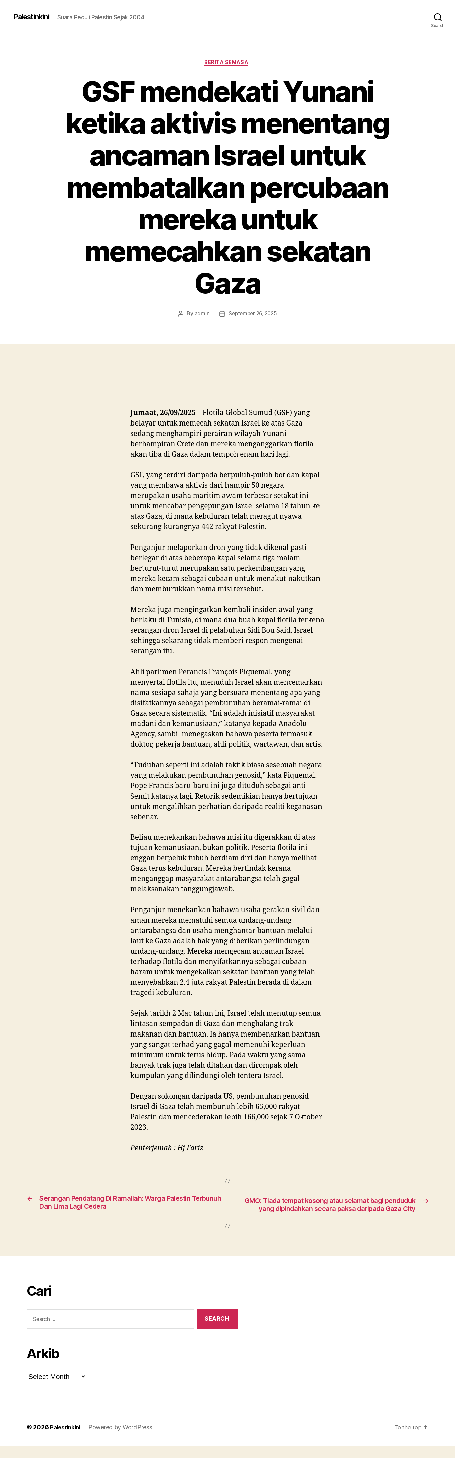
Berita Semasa (227, 63)
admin (200, 314)
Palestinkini (34, 17)
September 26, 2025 (252, 314)
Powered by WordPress (123, 1439)
